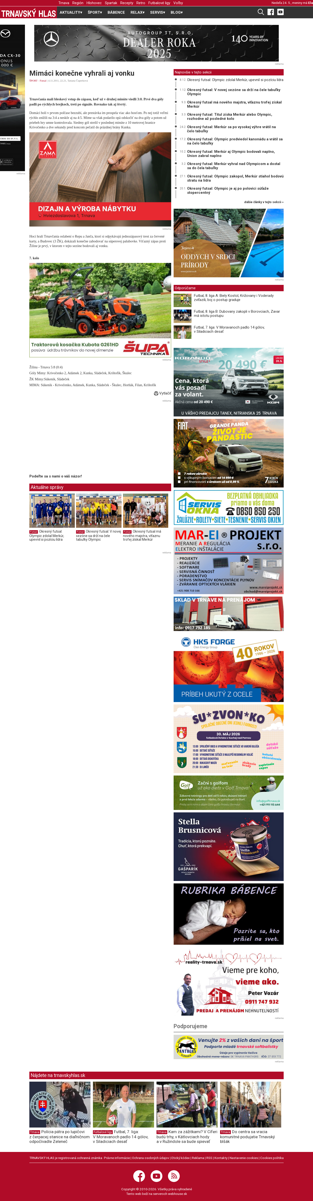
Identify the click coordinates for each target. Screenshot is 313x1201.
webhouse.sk (177, 1194)
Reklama (198, 1158)
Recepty (126, 3)
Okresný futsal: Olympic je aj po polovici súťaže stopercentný (228, 190)
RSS (209, 1158)
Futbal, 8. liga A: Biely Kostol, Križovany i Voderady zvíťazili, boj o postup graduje (234, 297)
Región (77, 3)
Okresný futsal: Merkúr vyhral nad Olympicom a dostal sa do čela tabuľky (233, 166)
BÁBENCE (116, 12)
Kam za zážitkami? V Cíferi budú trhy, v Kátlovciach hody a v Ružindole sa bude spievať (186, 1136)
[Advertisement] (70, 438)
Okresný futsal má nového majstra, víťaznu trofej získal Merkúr (142, 535)
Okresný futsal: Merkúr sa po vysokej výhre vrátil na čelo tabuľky (231, 129)
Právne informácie (117, 1158)
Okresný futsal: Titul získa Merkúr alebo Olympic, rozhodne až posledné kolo (229, 116)
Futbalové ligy (159, 3)
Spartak (111, 3)
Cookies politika (272, 1158)
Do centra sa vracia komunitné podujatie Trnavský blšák (247, 1136)
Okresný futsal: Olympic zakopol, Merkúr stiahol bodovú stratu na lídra (235, 178)
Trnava (63, 3)
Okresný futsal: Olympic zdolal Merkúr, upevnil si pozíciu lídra (46, 535)
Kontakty (220, 1158)
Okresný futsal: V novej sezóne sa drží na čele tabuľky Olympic (98, 535)
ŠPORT (33, 80)
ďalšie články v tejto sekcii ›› (264, 202)
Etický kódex (180, 1158)
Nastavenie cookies (244, 1158)
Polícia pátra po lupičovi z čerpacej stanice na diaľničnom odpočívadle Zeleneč (59, 1136)
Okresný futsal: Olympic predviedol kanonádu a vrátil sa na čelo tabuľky (235, 141)
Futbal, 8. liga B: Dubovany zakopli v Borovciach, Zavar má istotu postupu (237, 313)
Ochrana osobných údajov (150, 1158)
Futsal (43, 80)
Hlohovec (94, 3)
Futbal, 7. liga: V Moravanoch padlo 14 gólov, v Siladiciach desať (229, 329)
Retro (140, 3)
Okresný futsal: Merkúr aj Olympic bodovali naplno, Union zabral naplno (231, 153)
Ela (310, 3)
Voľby (178, 3)
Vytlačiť (162, 393)
